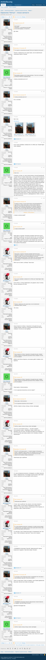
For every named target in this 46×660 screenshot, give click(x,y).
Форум (3, 4)
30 (11, 16)
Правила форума (35, 654)
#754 (44, 91)
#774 (44, 596)
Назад (3, 16)
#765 (44, 373)
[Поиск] (44, 5)
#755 (44, 116)
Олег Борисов (6, 77)
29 (9, 16)
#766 (44, 395)
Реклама (14, 658)
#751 (44, 19)
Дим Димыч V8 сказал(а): (20, 48)
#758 (44, 198)
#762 (44, 298)
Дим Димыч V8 (6, 255)
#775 (44, 621)
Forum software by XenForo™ (12, 657)
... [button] (7, 16)
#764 (44, 348)
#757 (44, 167)
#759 (44, 223)
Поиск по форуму (12, 7)
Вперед (23, 16)
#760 (44, 248)
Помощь (41, 654)
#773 (44, 571)
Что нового (9, 4)
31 (13, 16)
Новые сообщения (4, 7)
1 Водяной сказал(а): (19, 23)
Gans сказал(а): (18, 73)
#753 (44, 69)
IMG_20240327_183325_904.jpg (21, 134)
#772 (44, 546)
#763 (44, 323)
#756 (44, 142)
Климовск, (10, 32)
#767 (44, 420)
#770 (44, 496)
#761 (44, 273)
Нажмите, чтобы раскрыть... (29, 212)
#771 (44, 521)
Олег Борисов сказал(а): (19, 94)
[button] (12, 5)
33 (17, 16)
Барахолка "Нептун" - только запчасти (15, 13)
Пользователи (17, 4)
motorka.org (8, 658)
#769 (44, 470)
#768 (44, 445)
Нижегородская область (7, 263)
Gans (6, 26)
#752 (44, 44)
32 (15, 16)
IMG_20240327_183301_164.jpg (32, 134)
